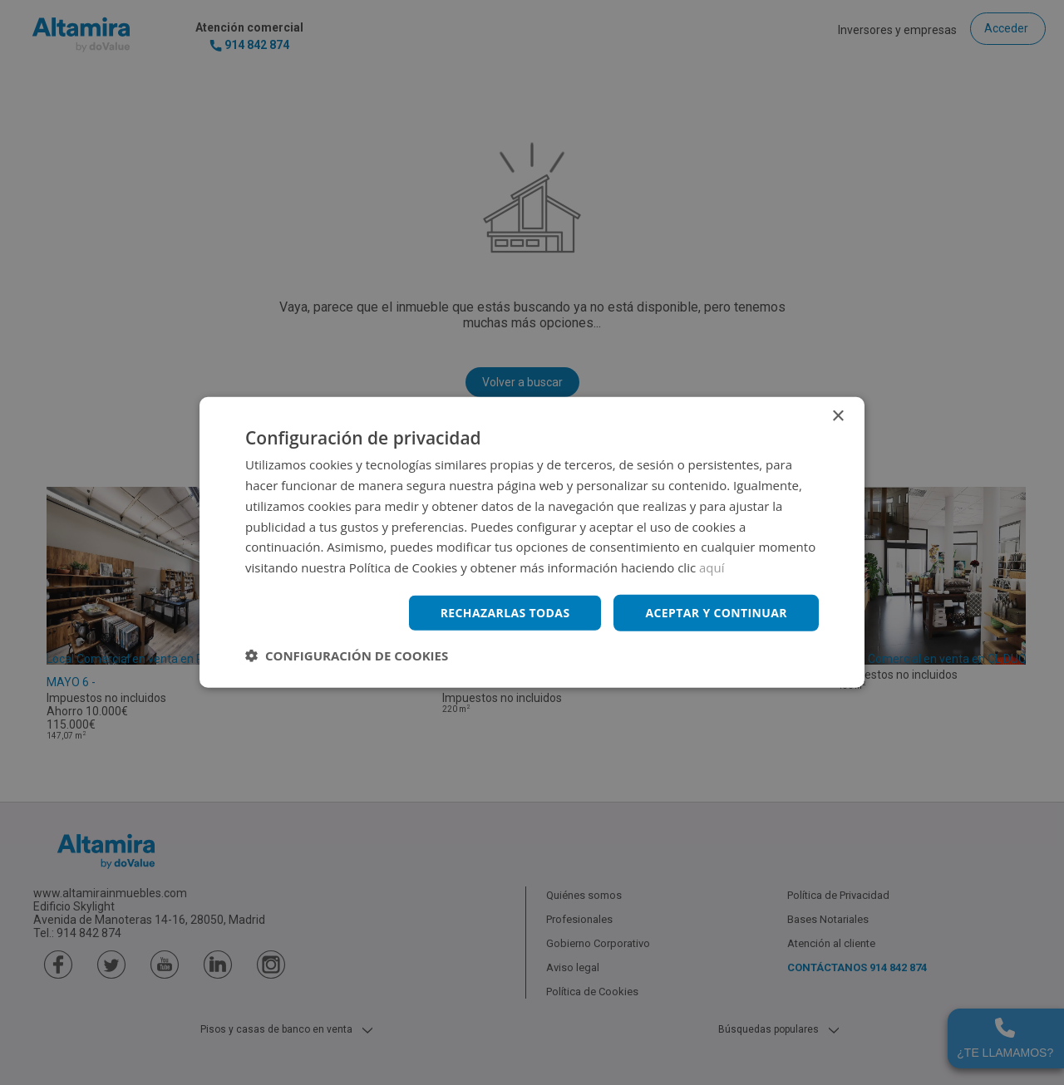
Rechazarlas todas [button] (504, 613)
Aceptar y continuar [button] (716, 613)
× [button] (837, 416)
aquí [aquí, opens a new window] (712, 567)
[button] (346, 655)
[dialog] (532, 542)
